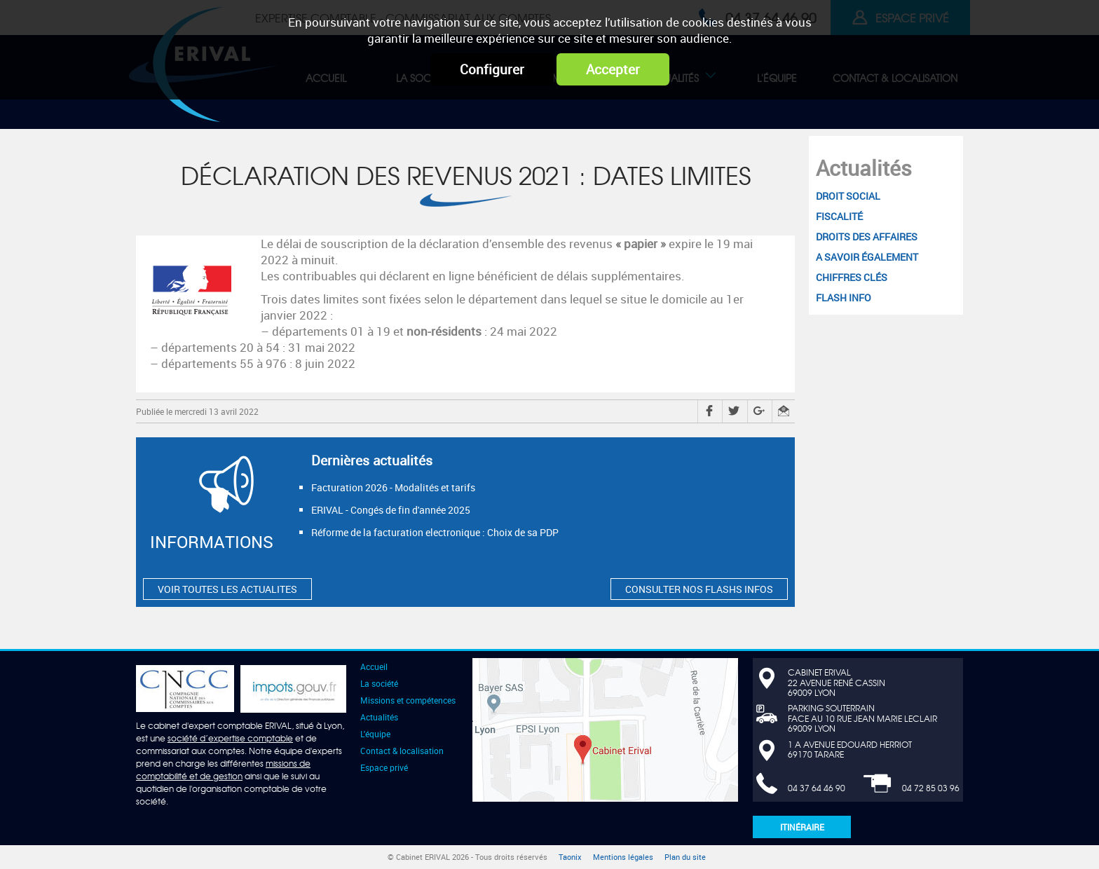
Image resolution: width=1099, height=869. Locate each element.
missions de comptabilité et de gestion (223, 769)
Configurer (492, 69)
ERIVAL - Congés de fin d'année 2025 (390, 509)
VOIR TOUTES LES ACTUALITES (227, 589)
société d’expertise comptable (230, 738)
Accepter (613, 69)
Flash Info (843, 297)
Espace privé (384, 767)
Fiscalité (839, 216)
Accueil (374, 666)
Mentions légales (623, 857)
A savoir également (867, 257)
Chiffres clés (851, 277)
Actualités (864, 167)
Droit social (848, 196)
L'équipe (375, 733)
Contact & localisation (402, 750)
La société (379, 683)
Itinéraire (802, 827)
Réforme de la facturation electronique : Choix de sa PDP (435, 532)
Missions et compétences (408, 700)
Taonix (570, 857)
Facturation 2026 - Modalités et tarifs (393, 487)
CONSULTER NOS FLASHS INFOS (699, 589)
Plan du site (685, 857)
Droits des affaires (866, 236)
